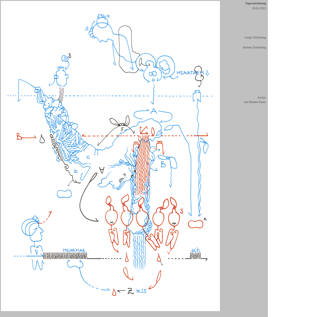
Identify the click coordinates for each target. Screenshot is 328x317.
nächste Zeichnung (254, 47)
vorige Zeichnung (255, 37)
